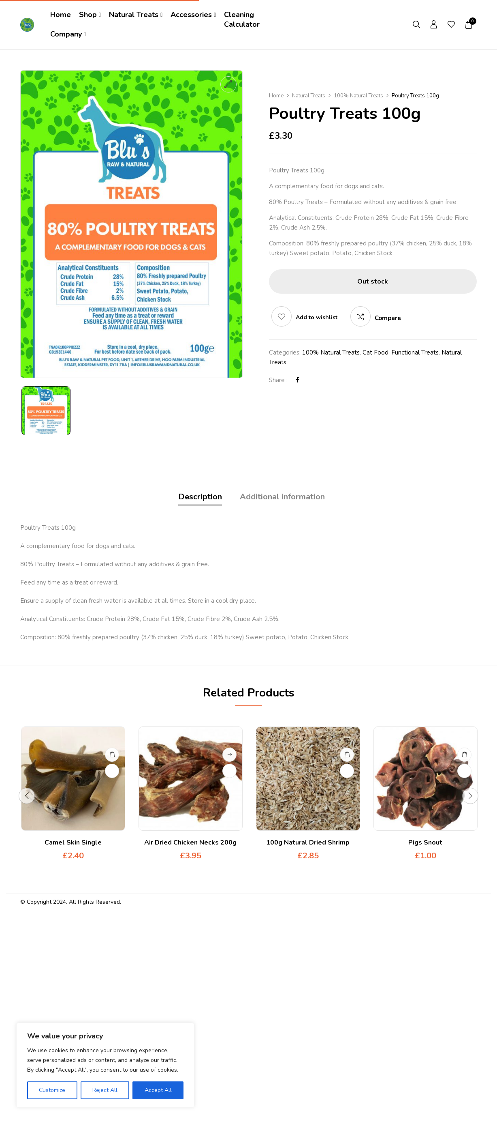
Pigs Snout (425, 842)
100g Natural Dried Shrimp (308, 842)
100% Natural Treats (358, 95)
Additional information (282, 496)
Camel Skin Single (73, 842)
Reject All (104, 1090)
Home (276, 95)
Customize (52, 1090)
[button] (469, 24)
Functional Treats (415, 352)
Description (200, 496)
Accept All (158, 1090)
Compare (388, 318)
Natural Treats (308, 95)
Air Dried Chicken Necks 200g (190, 842)
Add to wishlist (316, 317)
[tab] (200, 497)
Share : (278, 380)
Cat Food (375, 352)
